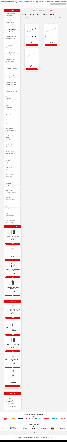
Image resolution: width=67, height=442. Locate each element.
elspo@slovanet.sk (10, 404)
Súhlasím (63, 3)
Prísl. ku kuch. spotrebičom (38, 10)
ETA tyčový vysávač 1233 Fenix (12, 378)
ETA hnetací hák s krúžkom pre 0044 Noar (50, 37)
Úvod (32, 10)
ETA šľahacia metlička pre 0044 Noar (31, 37)
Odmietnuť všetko (54, 3)
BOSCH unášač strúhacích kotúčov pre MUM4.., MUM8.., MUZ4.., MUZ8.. (13, 253)
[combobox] (55, 17)
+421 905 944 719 (37, 433)
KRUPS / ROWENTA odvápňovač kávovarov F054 (13, 288)
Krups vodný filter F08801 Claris (13, 236)
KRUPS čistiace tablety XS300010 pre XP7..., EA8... (13, 270)
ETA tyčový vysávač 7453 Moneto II (12, 327)
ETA (44, 10)
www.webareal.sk (37, 440)
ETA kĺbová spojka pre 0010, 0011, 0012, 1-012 (12, 360)
